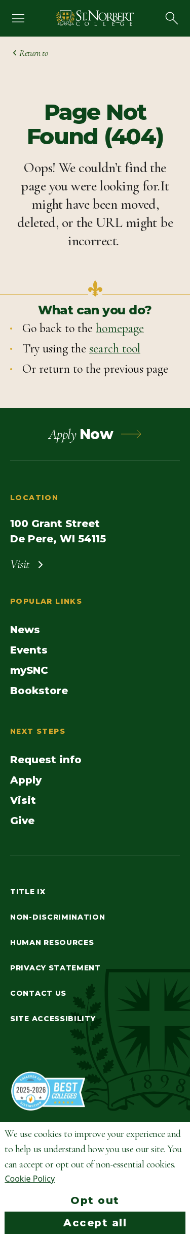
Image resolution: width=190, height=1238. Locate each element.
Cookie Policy (30, 1178)
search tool (114, 348)
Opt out (95, 1200)
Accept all (95, 1223)
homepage (120, 328)
